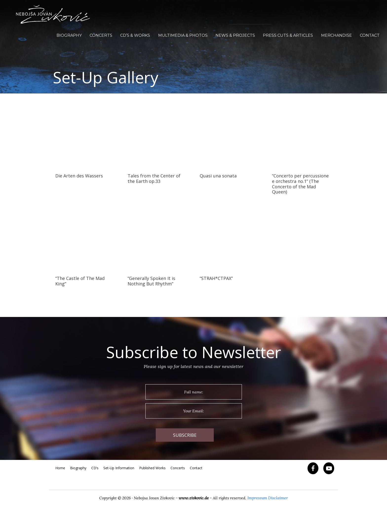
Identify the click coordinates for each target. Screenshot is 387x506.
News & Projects (237, 35)
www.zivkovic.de (194, 497)
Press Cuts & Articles (289, 35)
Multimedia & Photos (185, 35)
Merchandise (337, 35)
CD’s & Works (138, 35)
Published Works (152, 468)
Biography (73, 35)
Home (60, 468)
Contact (370, 35)
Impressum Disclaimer (267, 497)
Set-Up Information (118, 468)
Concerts (104, 35)
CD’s (94, 468)
